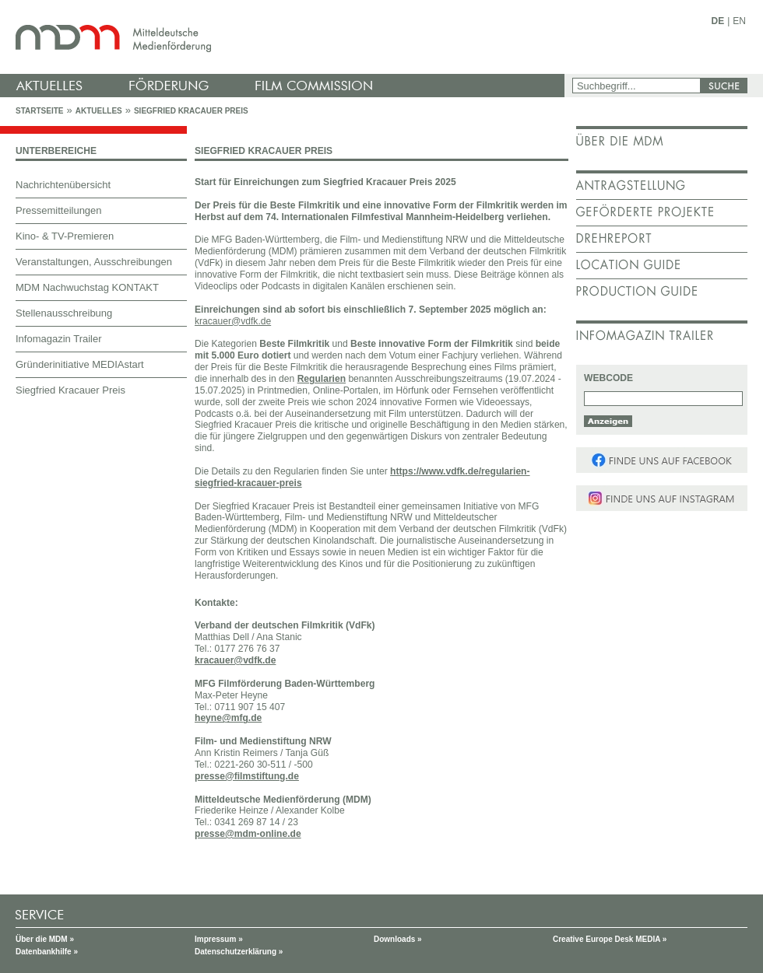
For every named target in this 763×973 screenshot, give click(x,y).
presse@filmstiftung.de (247, 776)
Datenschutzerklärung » (239, 951)
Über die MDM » (45, 939)
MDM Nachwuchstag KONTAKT (87, 287)
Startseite (39, 111)
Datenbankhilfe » (47, 951)
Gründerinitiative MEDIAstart (80, 364)
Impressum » (219, 939)
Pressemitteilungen (59, 210)
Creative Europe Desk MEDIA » (609, 939)
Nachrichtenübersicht (63, 185)
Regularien (321, 378)
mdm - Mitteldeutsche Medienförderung (284, 37)
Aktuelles (99, 111)
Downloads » (398, 939)
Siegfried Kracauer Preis (191, 111)
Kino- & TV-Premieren (65, 236)
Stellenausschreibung (64, 313)
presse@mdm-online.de (248, 833)
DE (718, 21)
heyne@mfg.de (228, 717)
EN (739, 21)
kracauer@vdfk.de (235, 660)
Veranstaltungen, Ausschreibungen (94, 262)
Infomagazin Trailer (59, 339)
